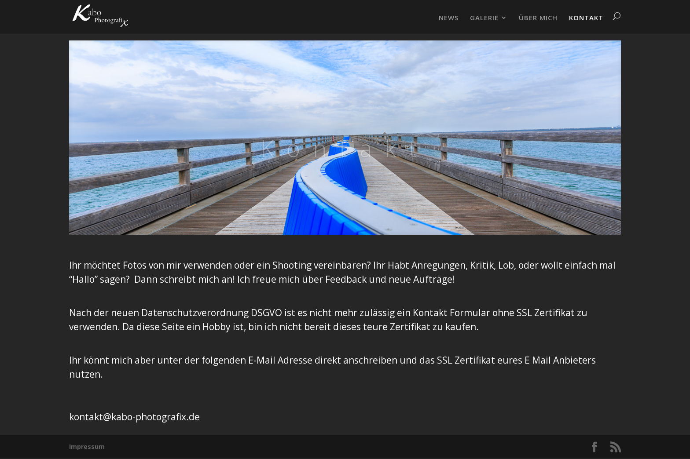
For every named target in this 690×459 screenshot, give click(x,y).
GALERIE (484, 18)
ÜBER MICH (538, 18)
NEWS (449, 18)
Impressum (87, 446)
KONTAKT (586, 18)
